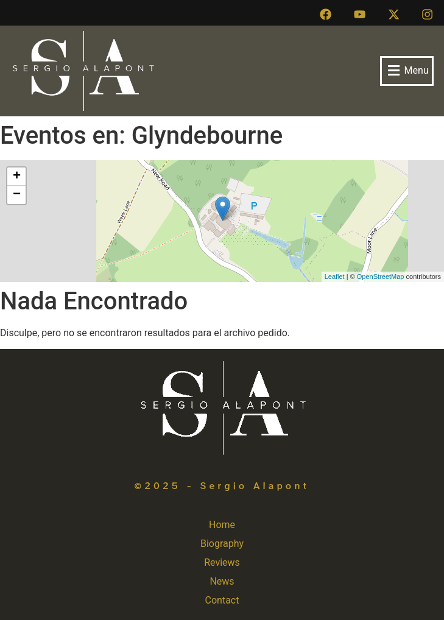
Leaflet (335, 276)
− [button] (17, 195)
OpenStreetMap (380, 276)
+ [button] (17, 176)
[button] (407, 71)
